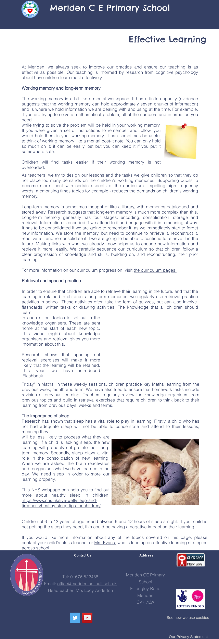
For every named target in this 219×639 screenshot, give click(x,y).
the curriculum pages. (155, 270)
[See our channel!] (87, 618)
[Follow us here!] (75, 618)
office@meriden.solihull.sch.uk (87, 583)
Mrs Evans (104, 542)
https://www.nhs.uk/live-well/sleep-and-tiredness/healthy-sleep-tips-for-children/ (61, 503)
